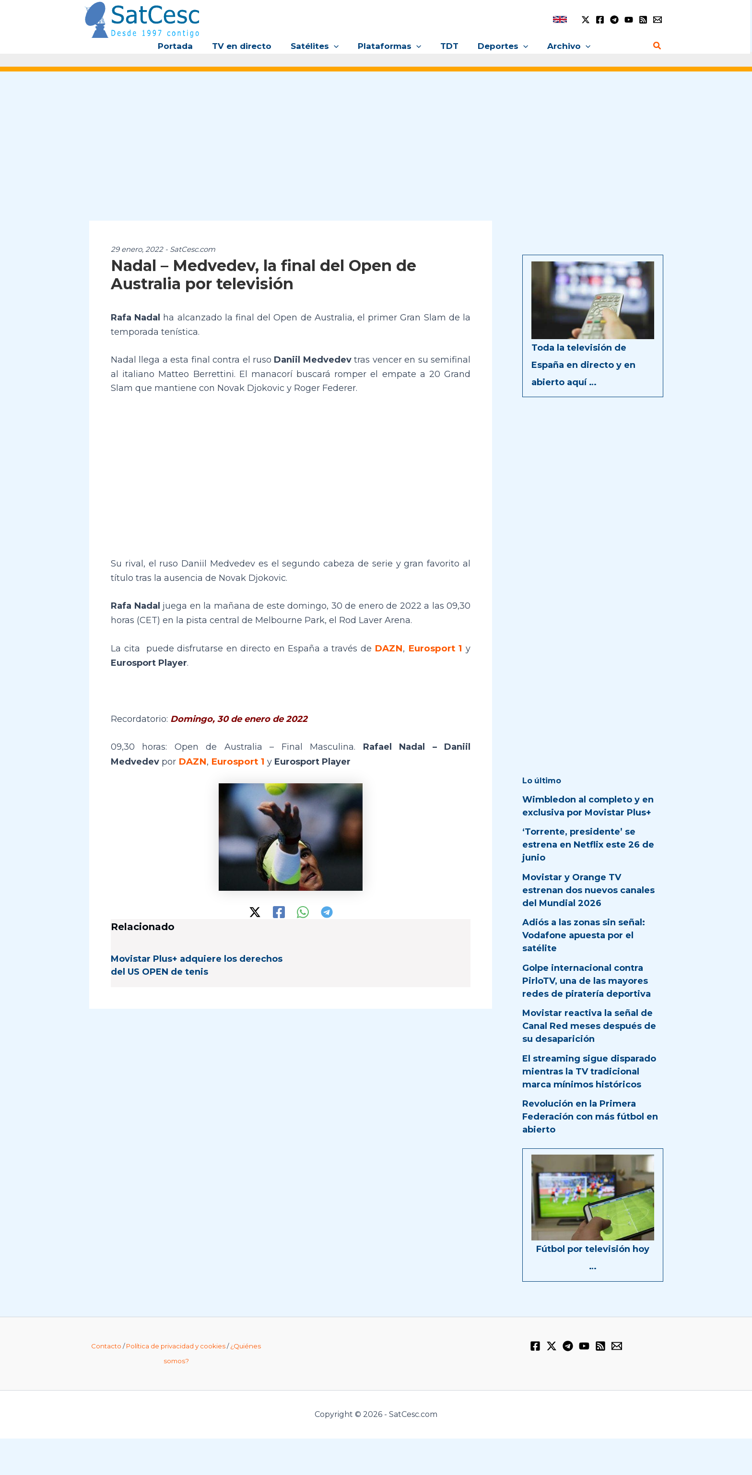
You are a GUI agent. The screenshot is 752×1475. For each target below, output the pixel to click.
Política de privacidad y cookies (175, 1346)
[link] (560, 19)
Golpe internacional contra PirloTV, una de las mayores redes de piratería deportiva (586, 981)
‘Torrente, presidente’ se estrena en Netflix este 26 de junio (588, 844)
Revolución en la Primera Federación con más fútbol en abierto (590, 1116)
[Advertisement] (376, 152)
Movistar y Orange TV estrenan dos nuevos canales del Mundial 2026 (588, 890)
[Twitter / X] (585, 19)
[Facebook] (600, 19)
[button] (336, 46)
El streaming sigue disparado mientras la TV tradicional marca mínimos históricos (589, 1071)
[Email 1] (657, 19)
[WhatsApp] (303, 911)
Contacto (106, 1346)
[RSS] (643, 19)
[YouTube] (628, 19)
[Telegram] (614, 19)
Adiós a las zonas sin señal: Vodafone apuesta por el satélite (583, 935)
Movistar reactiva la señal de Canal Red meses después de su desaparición (589, 1026)
